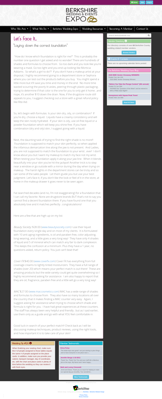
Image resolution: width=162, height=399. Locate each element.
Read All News (129, 102)
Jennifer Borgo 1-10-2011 (70, 358)
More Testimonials (80, 377)
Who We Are (19, 28)
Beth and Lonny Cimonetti (70, 367)
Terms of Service (83, 396)
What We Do (40, 28)
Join (142, 2)
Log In (149, 2)
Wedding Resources (94, 28)
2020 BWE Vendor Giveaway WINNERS (124, 75)
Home (134, 2)
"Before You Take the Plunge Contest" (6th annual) (129, 84)
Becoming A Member (121, 28)
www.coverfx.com (44, 261)
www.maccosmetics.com (44, 291)
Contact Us (142, 28)
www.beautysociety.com (56, 227)
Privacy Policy (83, 395)
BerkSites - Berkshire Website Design (93, 392)
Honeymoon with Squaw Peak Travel (123, 95)
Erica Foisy (64, 348)
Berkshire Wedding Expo (65, 28)
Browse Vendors (129, 52)
